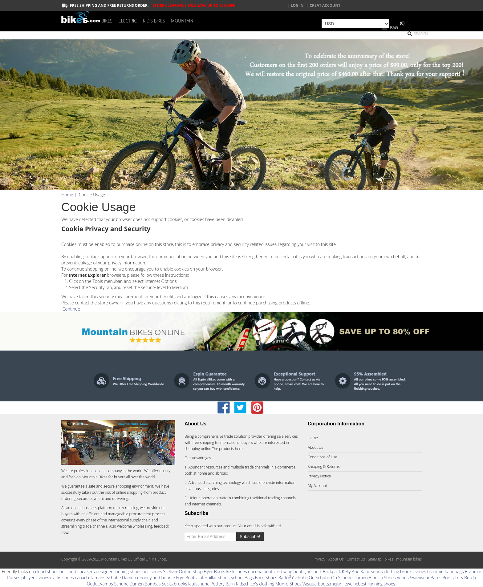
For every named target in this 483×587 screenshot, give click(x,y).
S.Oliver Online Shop (183, 571)
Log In (297, 5)
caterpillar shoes (213, 578)
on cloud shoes (44, 571)
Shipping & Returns (324, 466)
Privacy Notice (319, 476)
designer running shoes (118, 571)
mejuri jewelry (343, 584)
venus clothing (385, 571)
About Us (315, 447)
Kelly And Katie (356, 571)
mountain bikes (409, 559)
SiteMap (374, 559)
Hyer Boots (214, 571)
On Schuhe (319, 578)
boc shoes (152, 571)
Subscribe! (250, 536)
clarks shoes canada (69, 578)
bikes (388, 559)
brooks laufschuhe (191, 584)
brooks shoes (413, 571)
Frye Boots (186, 578)
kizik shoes (236, 571)
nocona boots (261, 571)
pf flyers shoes (35, 578)
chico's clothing (259, 584)
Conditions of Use (322, 457)
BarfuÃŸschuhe (293, 578)
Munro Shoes (288, 584)
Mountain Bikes (94, 477)
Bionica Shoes (382, 578)
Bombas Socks (159, 584)
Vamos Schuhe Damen (122, 584)
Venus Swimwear (413, 578)
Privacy (319, 559)
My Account (317, 485)
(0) (402, 23)
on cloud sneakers (77, 571)
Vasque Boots (315, 584)
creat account (325, 5)
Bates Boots (442, 578)
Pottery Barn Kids (227, 584)
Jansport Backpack (323, 571)
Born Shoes (266, 578)
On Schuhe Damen (349, 578)
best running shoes (376, 584)
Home (67, 195)
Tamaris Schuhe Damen (113, 578)
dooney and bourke (156, 578)
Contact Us (356, 559)
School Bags (242, 578)
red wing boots (290, 571)
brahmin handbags (445, 571)
